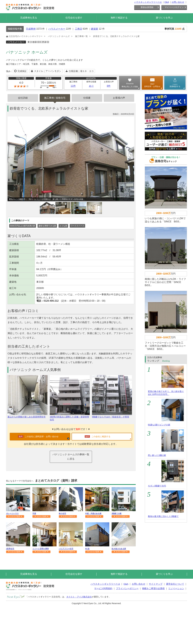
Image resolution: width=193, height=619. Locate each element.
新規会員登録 (147, 7)
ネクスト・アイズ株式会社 (79, 597)
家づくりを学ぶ (164, 17)
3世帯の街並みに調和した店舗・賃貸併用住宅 (70, 417)
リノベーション (176, 588)
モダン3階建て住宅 (157, 486)
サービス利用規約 (103, 588)
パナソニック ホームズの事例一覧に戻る (70, 456)
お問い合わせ (178, 2)
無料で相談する (119, 17)
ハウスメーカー (56, 29)
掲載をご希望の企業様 (153, 588)
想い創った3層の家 (157, 455)
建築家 (94, 29)
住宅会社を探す (73, 17)
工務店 (78, 29)
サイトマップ (155, 584)
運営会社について (175, 584)
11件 (73, 86)
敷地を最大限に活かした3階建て (163, 516)
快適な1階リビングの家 (159, 425)
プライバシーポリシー (127, 588)
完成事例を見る (28, 17)
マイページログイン (174, 7)
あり (91, 86)
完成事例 (31, 29)
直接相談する (174, 86)
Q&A (166, 2)
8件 (109, 86)
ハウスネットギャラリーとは (148, 2)
